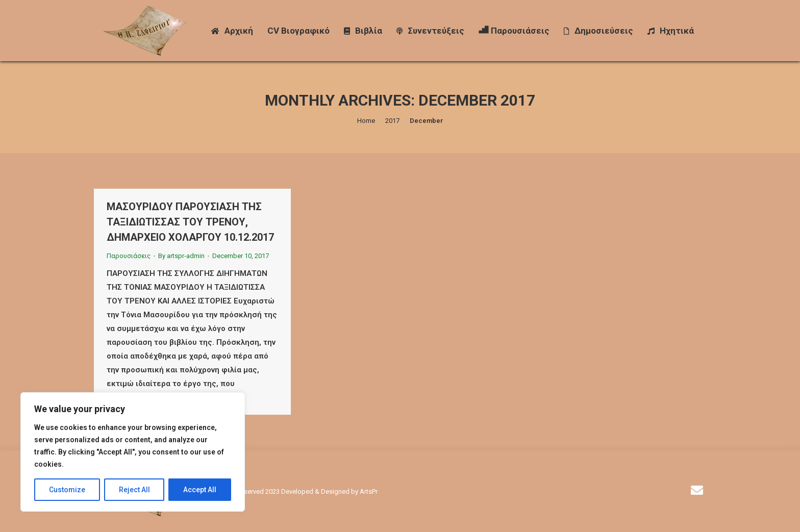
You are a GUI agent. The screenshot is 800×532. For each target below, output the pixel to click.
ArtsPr (369, 491)
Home (366, 120)
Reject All (134, 490)
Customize (67, 490)
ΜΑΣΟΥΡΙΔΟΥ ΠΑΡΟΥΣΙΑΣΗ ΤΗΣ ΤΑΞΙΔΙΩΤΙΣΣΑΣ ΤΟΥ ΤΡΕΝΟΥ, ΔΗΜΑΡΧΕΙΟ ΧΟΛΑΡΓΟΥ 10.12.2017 (190, 221)
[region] (132, 452)
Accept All (199, 490)
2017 (392, 120)
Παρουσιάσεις (129, 256)
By (181, 256)
